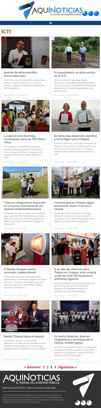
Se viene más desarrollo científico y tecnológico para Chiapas (75, 137)
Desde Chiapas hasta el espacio (24, 336)
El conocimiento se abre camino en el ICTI (74, 74)
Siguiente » (67, 367)
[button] (50, 23)
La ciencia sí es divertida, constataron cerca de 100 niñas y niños (25, 139)
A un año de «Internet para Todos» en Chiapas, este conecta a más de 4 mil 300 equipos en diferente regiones (75, 274)
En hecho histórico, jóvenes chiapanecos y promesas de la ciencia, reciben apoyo (73, 340)
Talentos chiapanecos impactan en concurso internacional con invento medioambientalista (24, 206)
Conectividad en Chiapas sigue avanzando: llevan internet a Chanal (74, 206)
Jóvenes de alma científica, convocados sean (21, 74)
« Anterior (32, 367)
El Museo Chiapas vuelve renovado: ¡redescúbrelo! (20, 270)
